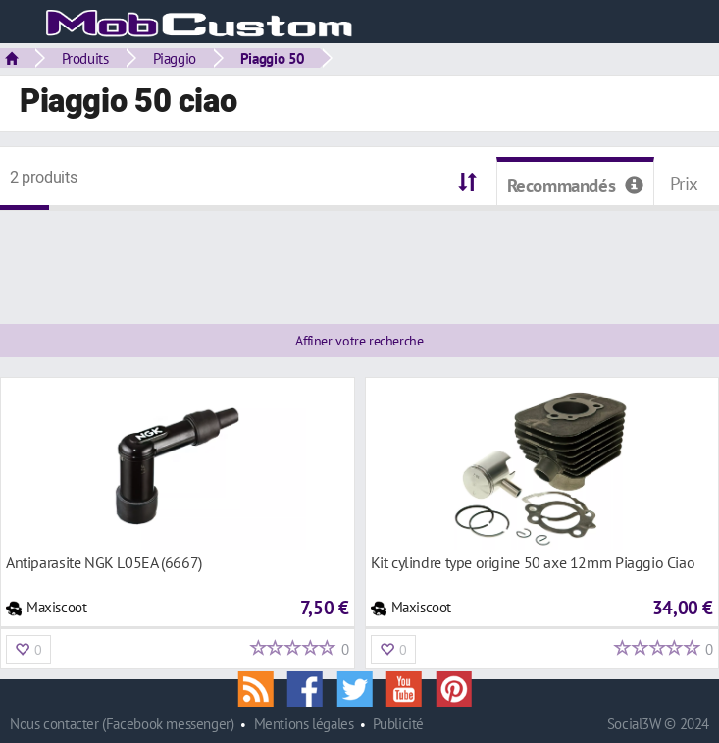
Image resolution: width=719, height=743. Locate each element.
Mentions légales (304, 723)
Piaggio (174, 58)
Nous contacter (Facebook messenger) (122, 723)
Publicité (398, 723)
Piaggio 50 (272, 58)
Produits (85, 58)
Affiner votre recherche (359, 340)
